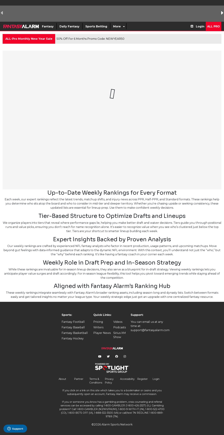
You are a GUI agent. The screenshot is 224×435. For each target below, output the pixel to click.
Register (142, 379)
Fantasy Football (73, 321)
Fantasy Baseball (73, 327)
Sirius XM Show (119, 335)
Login (200, 26)
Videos (117, 321)
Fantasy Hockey (73, 338)
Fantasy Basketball (75, 333)
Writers (98, 327)
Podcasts (119, 327)
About (62, 379)
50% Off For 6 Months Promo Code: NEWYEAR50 (90, 38)
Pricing (98, 321)
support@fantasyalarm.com (150, 330)
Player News (102, 333)
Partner (78, 379)
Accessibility (127, 379)
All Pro (213, 26)
